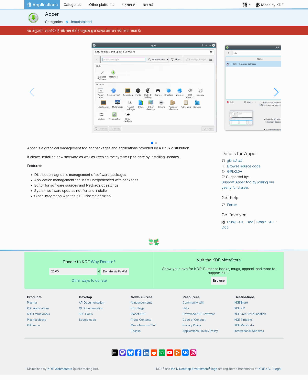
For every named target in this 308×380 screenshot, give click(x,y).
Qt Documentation (91, 308)
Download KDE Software (199, 314)
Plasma (32, 302)
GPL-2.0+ (234, 171)
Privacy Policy (192, 325)
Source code (87, 319)
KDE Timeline (243, 319)
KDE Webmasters (59, 369)
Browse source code (243, 166)
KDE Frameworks (38, 314)
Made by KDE (272, 5)
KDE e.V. (240, 308)
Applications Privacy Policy (200, 331)
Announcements (141, 302)
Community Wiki (193, 302)
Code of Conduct (194, 319)
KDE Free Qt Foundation (250, 314)
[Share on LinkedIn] (146, 350)
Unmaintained (78, 22)
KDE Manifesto (244, 325)
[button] (247, 4)
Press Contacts (141, 319)
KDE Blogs (137, 308)
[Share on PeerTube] (177, 350)
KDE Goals (86, 314)
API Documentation (91, 302)
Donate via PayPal (115, 271)
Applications (42, 5)
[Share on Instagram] (193, 350)
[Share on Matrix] (115, 350)
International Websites (249, 331)
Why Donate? (103, 261)
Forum (232, 205)
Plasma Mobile (36, 319)
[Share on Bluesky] (130, 350)
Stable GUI (265, 222)
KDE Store (241, 302)
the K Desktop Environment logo (194, 369)
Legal (277, 369)
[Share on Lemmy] (162, 350)
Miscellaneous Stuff (144, 325)
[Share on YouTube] (170, 350)
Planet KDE (138, 314)
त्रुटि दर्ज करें (234, 161)
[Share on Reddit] (154, 350)
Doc (249, 222)
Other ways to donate (89, 280)
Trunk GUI (234, 222)
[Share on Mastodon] (122, 350)
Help (186, 308)
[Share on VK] (185, 350)
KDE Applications (38, 308)
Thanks (136, 331)
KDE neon (33, 325)
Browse (219, 280)
